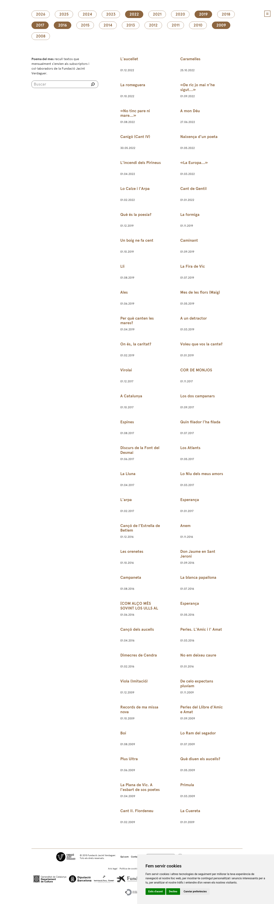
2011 (176, 25)
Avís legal (112, 868)
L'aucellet (129, 59)
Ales (124, 292)
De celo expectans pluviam (196, 683)
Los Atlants (190, 447)
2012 (153, 25)
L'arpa (126, 499)
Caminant (189, 240)
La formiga (190, 214)
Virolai (126, 370)
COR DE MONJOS (196, 370)
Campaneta (130, 577)
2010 (198, 25)
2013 (130, 25)
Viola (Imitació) (134, 681)
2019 (203, 14)
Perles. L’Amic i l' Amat (201, 629)
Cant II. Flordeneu (136, 810)
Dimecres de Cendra (138, 655)
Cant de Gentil (193, 188)
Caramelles (190, 59)
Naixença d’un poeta (199, 136)
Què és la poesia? (135, 214)
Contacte (136, 856)
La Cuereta (190, 810)
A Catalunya (131, 396)
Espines (127, 422)
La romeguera (132, 85)
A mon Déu (190, 110)
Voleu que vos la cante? (201, 344)
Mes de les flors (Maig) (200, 292)
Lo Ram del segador (198, 733)
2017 (40, 25)
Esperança (189, 499)
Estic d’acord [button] (155, 891)
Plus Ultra (129, 758)
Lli (122, 266)
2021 (157, 14)
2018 (226, 14)
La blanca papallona (198, 577)
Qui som (124, 856)
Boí (123, 733)
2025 (64, 14)
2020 (180, 14)
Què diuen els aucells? (200, 758)
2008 (40, 36)
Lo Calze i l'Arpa (135, 188)
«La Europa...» (194, 162)
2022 (134, 14)
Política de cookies (129, 868)
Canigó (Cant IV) (135, 136)
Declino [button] (173, 891)
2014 (107, 25)
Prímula (187, 784)
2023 (111, 14)
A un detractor (193, 318)
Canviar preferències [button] (195, 891)
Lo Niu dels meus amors (201, 473)
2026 (40, 14)
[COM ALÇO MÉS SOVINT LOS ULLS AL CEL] (139, 608)
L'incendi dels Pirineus (140, 162)
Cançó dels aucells (137, 629)
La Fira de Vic (192, 266)
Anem (185, 525)
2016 (62, 25)
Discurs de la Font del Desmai (139, 450)
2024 (87, 14)
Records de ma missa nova (139, 709)
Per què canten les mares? (137, 320)
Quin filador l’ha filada (200, 422)
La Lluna (127, 473)
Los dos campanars (197, 396)
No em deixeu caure (198, 655)
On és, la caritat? (135, 344)
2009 (221, 25)
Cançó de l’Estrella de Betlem (140, 528)
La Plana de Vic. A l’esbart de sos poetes (140, 787)
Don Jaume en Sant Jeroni (197, 554)
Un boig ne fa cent (136, 240)
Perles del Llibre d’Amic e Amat (201, 709)
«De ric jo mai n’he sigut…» (197, 87)
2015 (85, 25)
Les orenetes (131, 551)
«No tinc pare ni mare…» (135, 113)
